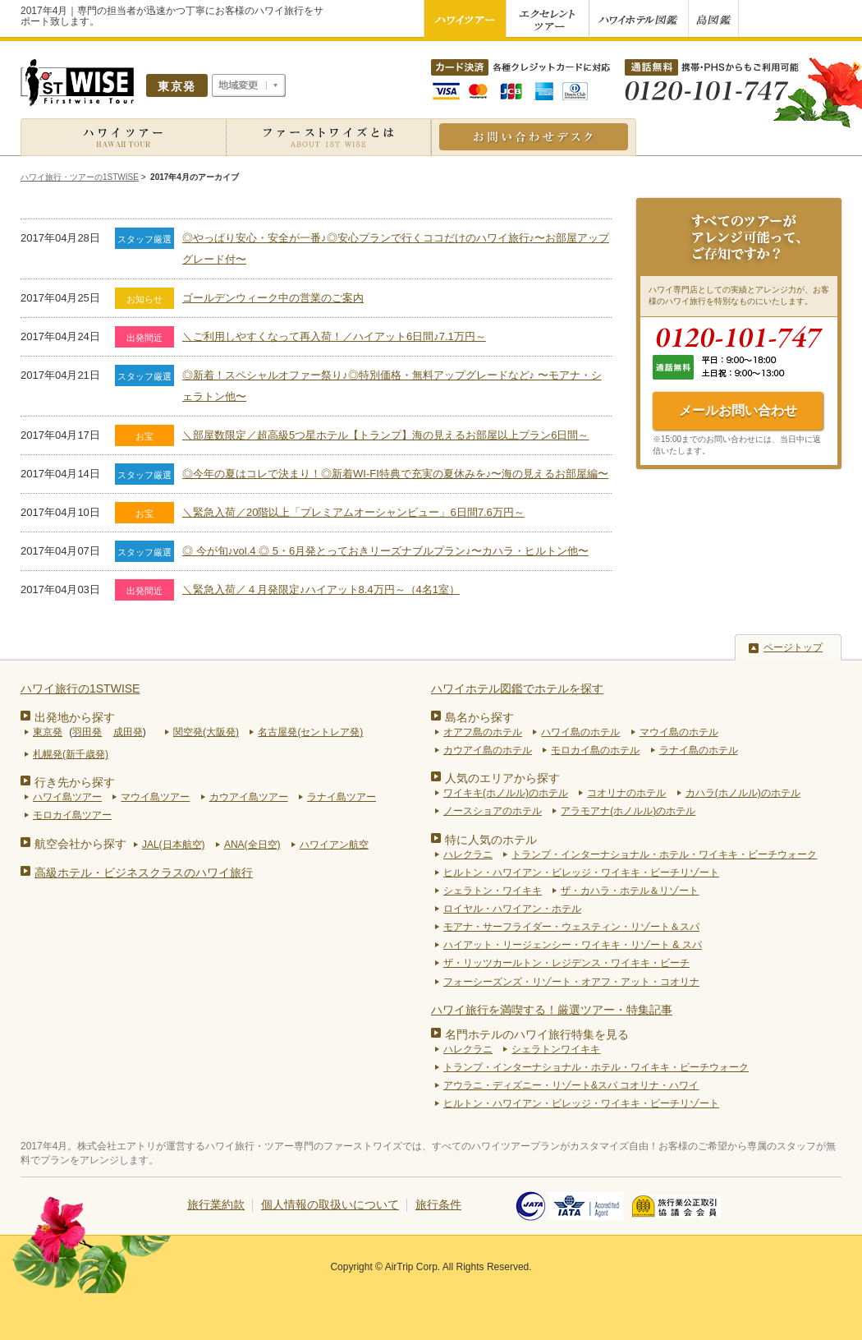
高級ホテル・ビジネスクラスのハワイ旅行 (143, 872)
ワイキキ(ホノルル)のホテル (505, 793)
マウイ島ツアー (155, 797)
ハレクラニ (468, 854)
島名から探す (479, 717)
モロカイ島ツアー (72, 815)
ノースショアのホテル (492, 811)
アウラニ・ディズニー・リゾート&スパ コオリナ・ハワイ (571, 1085)
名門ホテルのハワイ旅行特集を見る (537, 1034)
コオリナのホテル (626, 793)
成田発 (128, 732)
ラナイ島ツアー (341, 797)
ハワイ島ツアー (67, 797)
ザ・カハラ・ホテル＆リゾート (630, 890)
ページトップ (793, 647)
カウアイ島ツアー (248, 797)
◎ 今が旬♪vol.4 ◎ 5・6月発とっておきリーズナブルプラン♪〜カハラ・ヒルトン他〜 (385, 551)
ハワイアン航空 (334, 844)
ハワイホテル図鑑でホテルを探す (517, 688)
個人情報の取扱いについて (330, 1204)
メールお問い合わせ (738, 410)
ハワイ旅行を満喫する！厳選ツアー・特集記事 (551, 1009)
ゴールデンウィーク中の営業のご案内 (273, 298)
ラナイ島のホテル (698, 750)
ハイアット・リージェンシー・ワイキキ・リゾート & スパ (572, 945)
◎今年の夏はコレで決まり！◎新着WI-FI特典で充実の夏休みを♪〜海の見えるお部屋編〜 (395, 473)
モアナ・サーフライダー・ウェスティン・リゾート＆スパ (571, 926)
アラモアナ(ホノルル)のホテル (628, 811)
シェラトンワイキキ (555, 1049)
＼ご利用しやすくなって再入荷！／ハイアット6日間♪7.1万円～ (334, 336)
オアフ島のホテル (482, 732)
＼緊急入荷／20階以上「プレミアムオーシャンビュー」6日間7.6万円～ (353, 512)
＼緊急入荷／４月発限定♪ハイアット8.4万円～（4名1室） (321, 589)
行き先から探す (74, 782)
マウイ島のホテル (679, 732)
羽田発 (87, 732)
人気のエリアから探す (502, 778)
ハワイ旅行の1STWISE (80, 688)
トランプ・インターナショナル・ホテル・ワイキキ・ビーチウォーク (664, 854)
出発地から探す (74, 717)
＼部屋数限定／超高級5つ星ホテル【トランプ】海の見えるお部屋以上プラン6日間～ (385, 435)
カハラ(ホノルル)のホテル (742, 793)
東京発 (47, 732)
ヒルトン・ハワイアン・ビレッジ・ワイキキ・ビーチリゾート (581, 872)
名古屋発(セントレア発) (310, 732)
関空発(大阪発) (206, 732)
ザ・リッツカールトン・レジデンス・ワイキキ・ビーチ (566, 963)
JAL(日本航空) (173, 844)
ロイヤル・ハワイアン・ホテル (512, 908)
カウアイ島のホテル (487, 750)
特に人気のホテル (491, 839)
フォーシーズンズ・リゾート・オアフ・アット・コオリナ (571, 982)
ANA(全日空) (252, 844)
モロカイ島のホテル (595, 750)
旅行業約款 (216, 1204)
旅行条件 (438, 1204)
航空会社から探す (80, 843)
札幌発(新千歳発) (70, 754)
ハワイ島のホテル (580, 732)
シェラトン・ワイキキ (492, 890)
